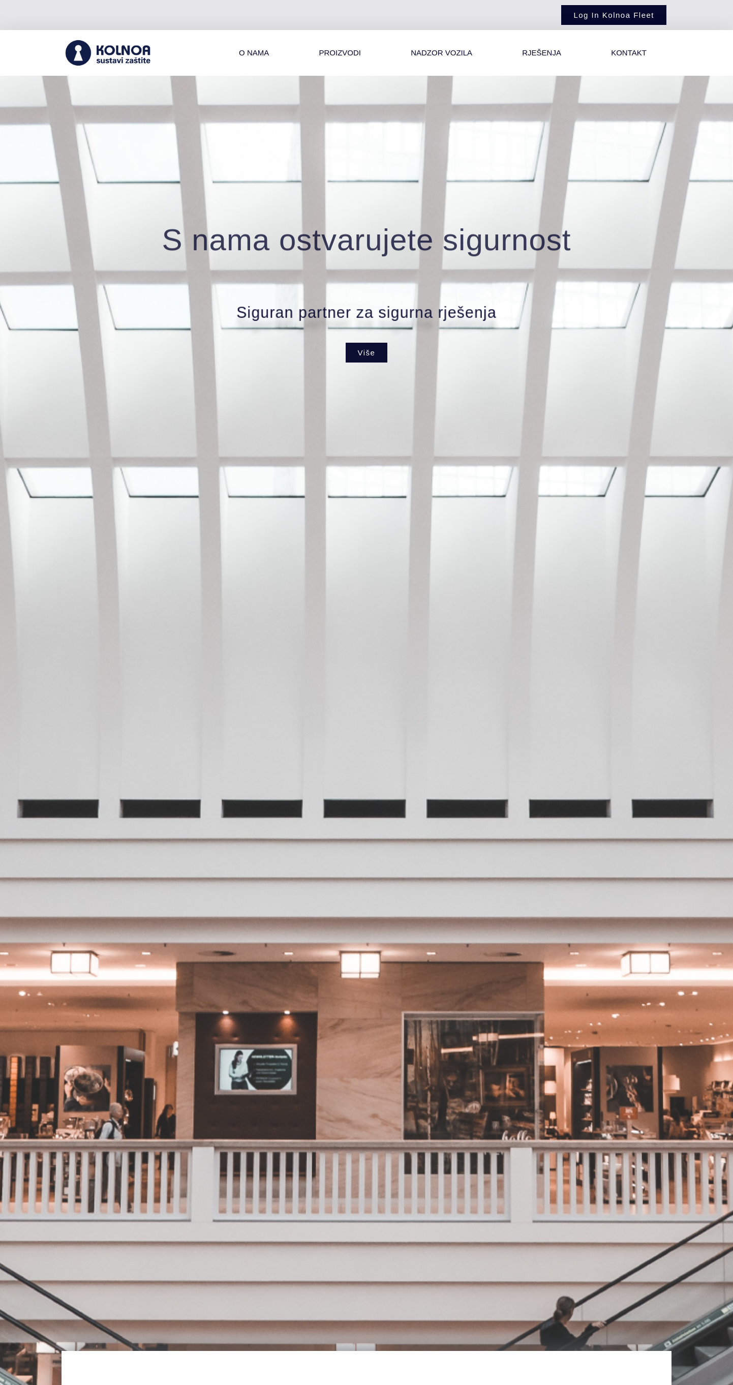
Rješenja (541, 52)
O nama (254, 52)
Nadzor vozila (441, 52)
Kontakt (629, 52)
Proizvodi (340, 52)
